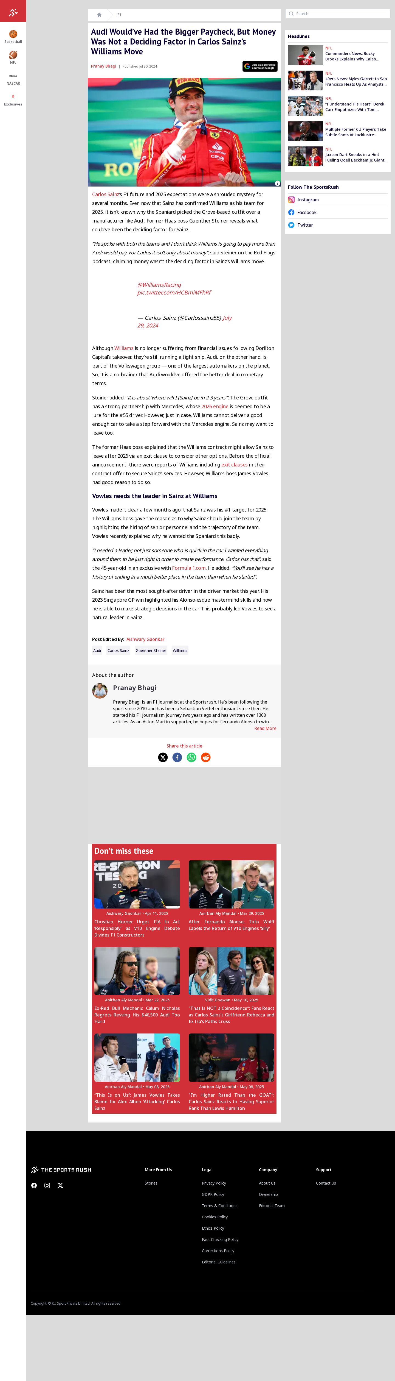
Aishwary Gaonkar (145, 639)
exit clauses (234, 464)
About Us (267, 1183)
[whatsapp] (191, 757)
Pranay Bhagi (103, 66)
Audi (97, 650)
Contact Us (326, 1183)
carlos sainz (118, 650)
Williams (123, 348)
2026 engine (214, 406)
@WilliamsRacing (159, 284)
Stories (151, 1183)
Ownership (268, 1194)
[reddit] (206, 757)
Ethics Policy (213, 1228)
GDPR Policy (213, 1194)
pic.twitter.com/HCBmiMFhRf (173, 292)
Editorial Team (272, 1205)
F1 (119, 14)
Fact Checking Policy (220, 1239)
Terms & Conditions (220, 1205)
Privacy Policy (214, 1183)
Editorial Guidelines (219, 1262)
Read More (265, 728)
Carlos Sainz (105, 194)
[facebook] (177, 757)
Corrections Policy (218, 1250)
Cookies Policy (215, 1216)
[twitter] (163, 757)
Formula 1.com (188, 568)
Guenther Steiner (151, 650)
